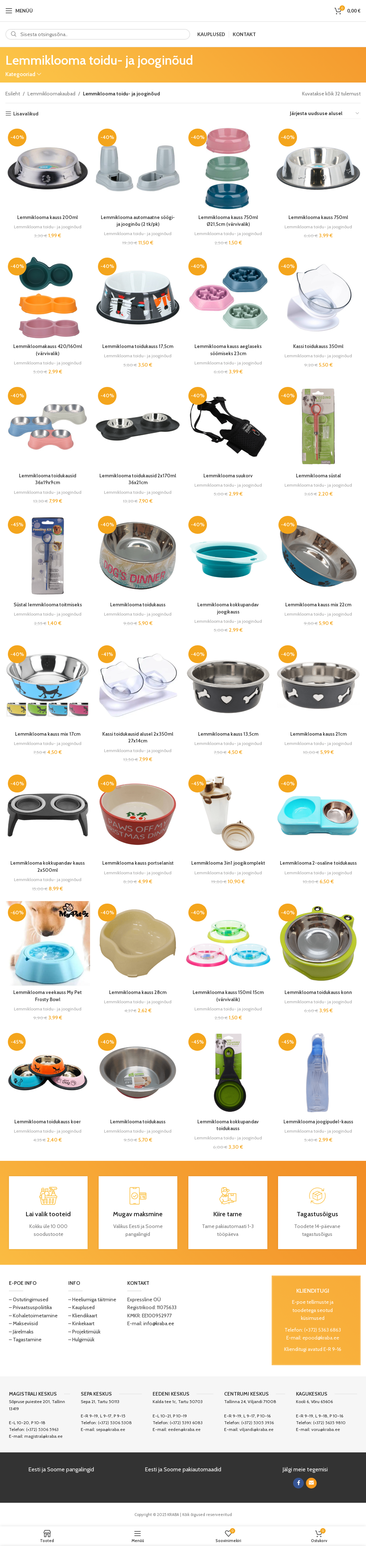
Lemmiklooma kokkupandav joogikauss (228, 608)
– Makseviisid (23, 1324)
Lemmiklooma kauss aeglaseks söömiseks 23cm (228, 349)
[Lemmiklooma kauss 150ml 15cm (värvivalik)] (228, 944)
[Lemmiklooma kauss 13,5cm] (228, 685)
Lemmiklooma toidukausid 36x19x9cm (47, 478)
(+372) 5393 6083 (186, 1423)
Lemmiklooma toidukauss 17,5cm (138, 345)
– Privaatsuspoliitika (30, 1308)
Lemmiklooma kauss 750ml (319, 216)
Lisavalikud (25, 114)
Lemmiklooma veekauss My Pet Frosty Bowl (47, 996)
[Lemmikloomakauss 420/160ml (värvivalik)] (47, 297)
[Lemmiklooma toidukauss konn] (319, 944)
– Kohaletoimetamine (33, 1316)
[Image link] (227, 1320)
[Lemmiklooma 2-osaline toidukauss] (319, 815)
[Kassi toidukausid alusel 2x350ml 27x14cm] (138, 685)
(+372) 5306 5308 (115, 1423)
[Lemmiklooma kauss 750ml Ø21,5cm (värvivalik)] (228, 168)
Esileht (12, 93)
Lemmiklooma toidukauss (137, 604)
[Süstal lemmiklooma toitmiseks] (47, 556)
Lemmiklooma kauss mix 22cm (318, 604)
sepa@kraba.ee (110, 1430)
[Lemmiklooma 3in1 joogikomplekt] (228, 815)
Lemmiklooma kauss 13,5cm (228, 734)
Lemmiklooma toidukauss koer (47, 1122)
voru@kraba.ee (325, 1430)
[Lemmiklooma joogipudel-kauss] (319, 1074)
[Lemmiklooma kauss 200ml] (47, 168)
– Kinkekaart (81, 1324)
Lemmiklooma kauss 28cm (137, 993)
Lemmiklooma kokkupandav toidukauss (228, 1126)
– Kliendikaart (82, 1316)
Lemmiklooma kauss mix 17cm (47, 734)
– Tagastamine (25, 1340)
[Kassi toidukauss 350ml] (319, 297)
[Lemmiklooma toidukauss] (138, 556)
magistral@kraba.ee (43, 1437)
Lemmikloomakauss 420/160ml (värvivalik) (47, 349)
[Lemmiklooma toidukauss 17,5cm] (138, 297)
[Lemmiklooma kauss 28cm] (138, 944)
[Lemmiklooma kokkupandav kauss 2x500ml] (47, 815)
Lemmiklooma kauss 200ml (47, 216)
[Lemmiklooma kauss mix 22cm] (319, 556)
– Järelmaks (21, 1332)
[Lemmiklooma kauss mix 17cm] (47, 685)
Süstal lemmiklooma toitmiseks (47, 604)
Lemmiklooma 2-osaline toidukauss (319, 867)
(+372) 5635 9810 (329, 1423)
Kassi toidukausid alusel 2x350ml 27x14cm (137, 737)
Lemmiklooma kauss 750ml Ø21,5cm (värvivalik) (228, 219)
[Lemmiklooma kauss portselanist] (138, 815)
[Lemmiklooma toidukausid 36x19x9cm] (47, 427)
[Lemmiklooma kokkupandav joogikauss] (228, 556)
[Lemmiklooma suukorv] (228, 427)
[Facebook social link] (298, 1483)
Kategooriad (20, 74)
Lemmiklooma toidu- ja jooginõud (47, 225)
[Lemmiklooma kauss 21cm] (319, 685)
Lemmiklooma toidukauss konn (319, 993)
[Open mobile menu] (19, 11)
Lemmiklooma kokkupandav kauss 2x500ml (47, 867)
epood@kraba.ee (320, 1338)
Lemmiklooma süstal (319, 475)
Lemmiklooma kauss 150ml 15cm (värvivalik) (228, 996)
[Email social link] (311, 1483)
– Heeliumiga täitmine (92, 1300)
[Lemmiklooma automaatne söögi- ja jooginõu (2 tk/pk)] (138, 168)
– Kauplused (81, 1308)
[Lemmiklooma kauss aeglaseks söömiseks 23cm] (228, 297)
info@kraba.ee (158, 1324)
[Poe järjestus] (325, 114)
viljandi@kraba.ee (256, 1430)
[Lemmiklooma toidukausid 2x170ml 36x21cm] (138, 427)
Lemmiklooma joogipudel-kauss (319, 1122)
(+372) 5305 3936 (257, 1423)
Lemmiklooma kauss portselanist (137, 863)
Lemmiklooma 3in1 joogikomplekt (228, 863)
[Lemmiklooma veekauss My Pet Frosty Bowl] (47, 944)
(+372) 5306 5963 (42, 1430)
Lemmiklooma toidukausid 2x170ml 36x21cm (138, 478)
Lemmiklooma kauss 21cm (318, 734)
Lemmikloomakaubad (51, 93)
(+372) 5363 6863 (322, 1330)
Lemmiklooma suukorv (228, 475)
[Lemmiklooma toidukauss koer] (47, 1074)
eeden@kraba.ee (184, 1430)
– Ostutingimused (28, 1300)
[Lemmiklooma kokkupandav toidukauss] (228, 1074)
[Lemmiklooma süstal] (319, 427)
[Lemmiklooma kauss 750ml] (319, 168)
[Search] (97, 34)
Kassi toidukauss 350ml (319, 345)
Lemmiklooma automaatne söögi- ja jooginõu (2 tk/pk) (138, 219)
